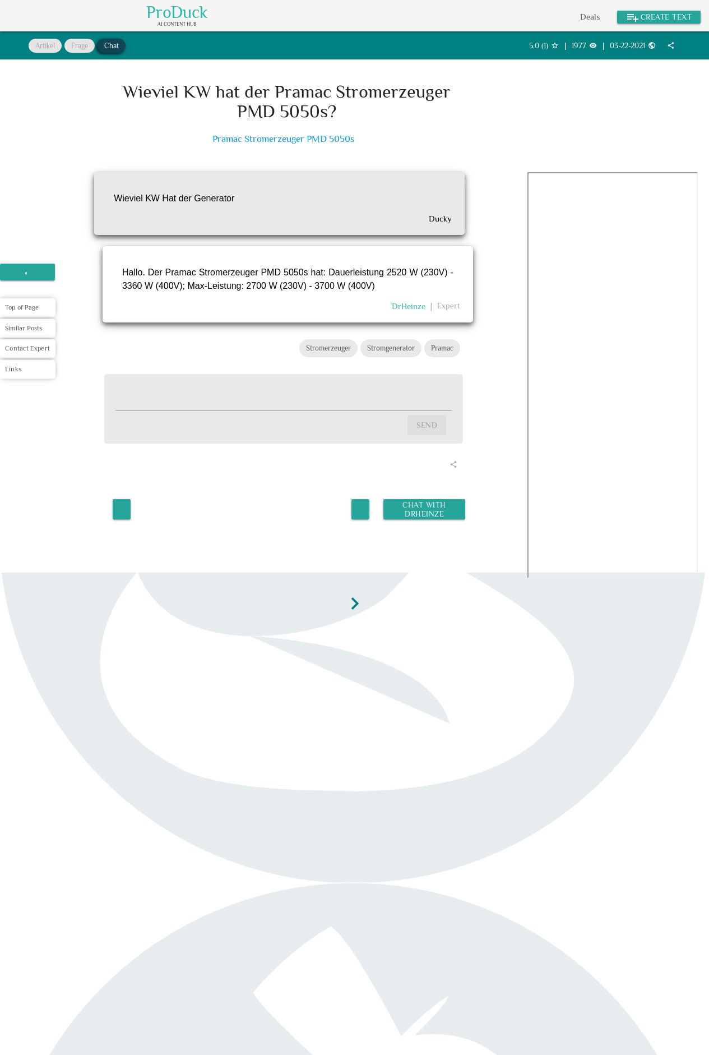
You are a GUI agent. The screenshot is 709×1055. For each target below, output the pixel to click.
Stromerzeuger (328, 348)
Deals (590, 16)
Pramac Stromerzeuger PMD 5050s (283, 138)
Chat (111, 46)
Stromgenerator (391, 348)
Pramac (442, 348)
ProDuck (177, 12)
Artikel (45, 46)
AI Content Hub (177, 24)
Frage (79, 46)
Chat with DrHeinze (423, 506)
